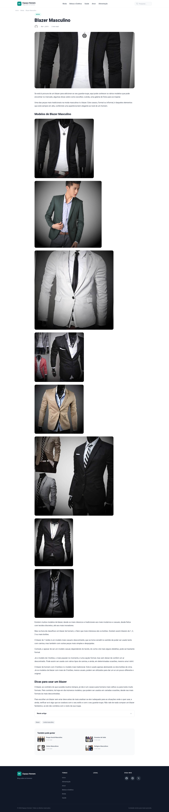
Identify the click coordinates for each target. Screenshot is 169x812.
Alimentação (103, 4)
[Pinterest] (132, 778)
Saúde (87, 4)
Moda (65, 4)
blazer (38, 722)
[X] (138, 778)
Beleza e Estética (75, 4)
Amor (94, 4)
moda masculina (48, 722)
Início (17, 10)
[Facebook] (126, 778)
